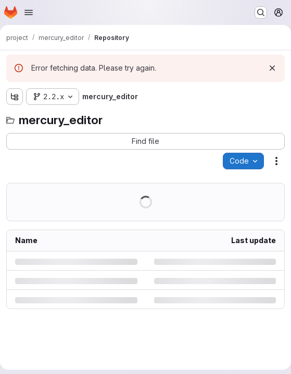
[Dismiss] (272, 68)
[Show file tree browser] (14, 96)
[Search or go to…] (261, 12)
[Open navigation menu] (28, 12)
